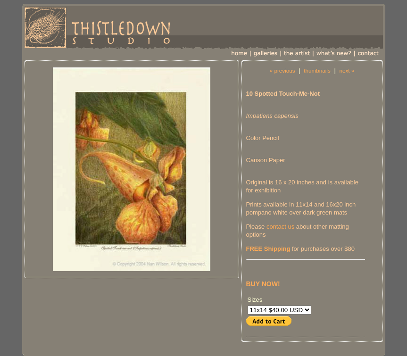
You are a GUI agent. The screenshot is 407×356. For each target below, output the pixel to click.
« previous (282, 70)
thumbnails (317, 70)
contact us (280, 226)
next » (346, 70)
